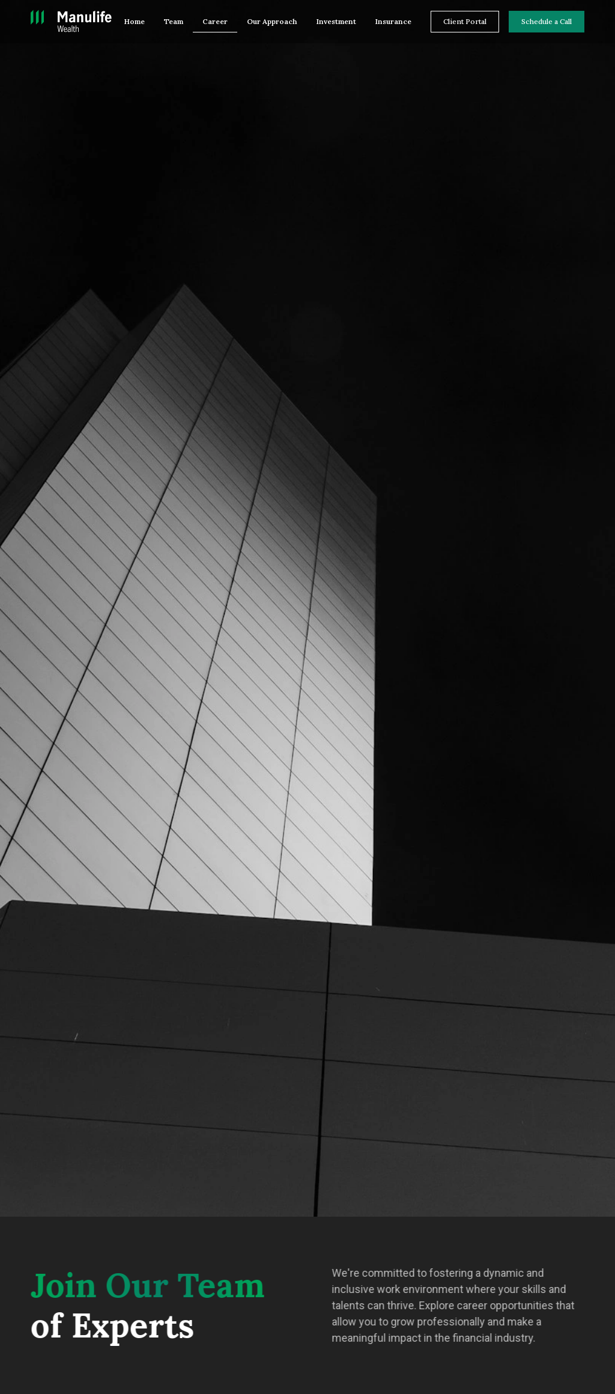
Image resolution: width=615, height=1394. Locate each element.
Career (215, 21)
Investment (336, 21)
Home (134, 21)
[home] (71, 22)
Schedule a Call (546, 21)
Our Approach (272, 21)
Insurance (393, 21)
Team (173, 21)
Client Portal (464, 21)
